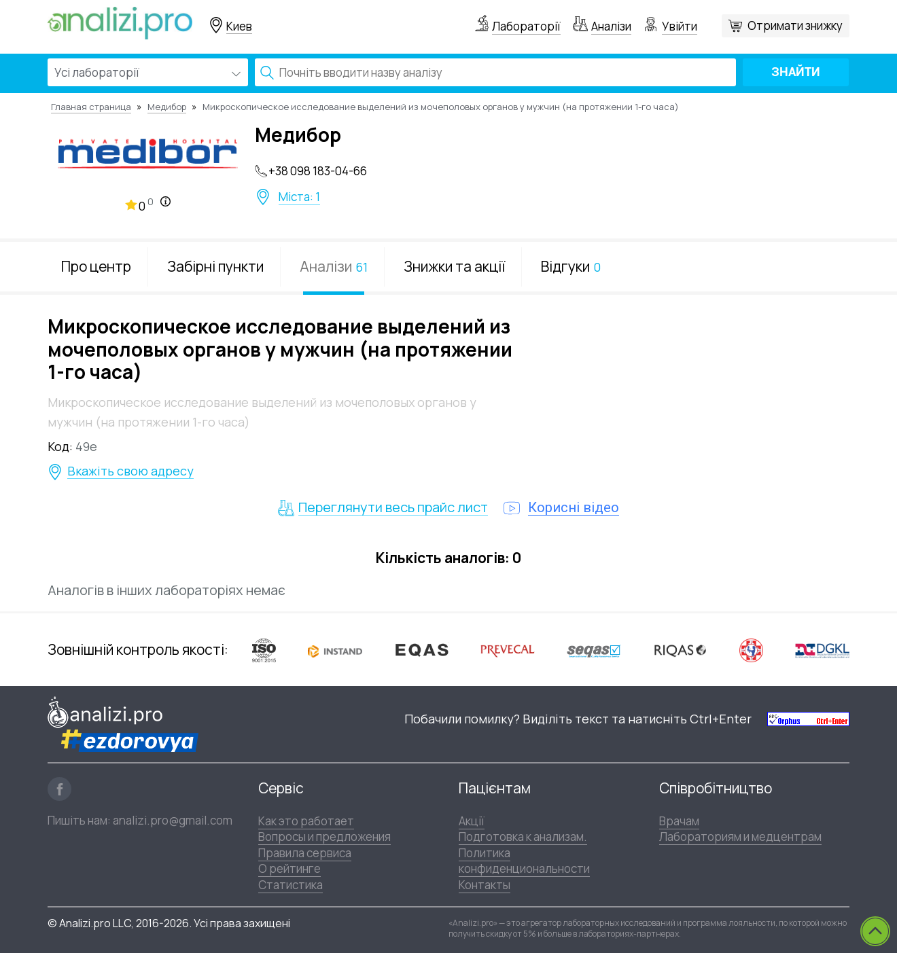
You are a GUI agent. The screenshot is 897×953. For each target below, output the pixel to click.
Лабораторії (526, 26)
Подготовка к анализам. (523, 836)
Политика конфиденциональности (524, 860)
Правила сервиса (304, 853)
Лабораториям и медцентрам (740, 836)
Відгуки (571, 266)
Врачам (679, 821)
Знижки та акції (454, 266)
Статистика (290, 885)
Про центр (96, 266)
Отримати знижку (795, 25)
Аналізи (611, 26)
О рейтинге (289, 868)
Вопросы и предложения (324, 836)
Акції (472, 821)
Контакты (484, 885)
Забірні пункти (215, 266)
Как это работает (306, 821)
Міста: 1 (299, 197)
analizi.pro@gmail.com (172, 820)
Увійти (679, 26)
